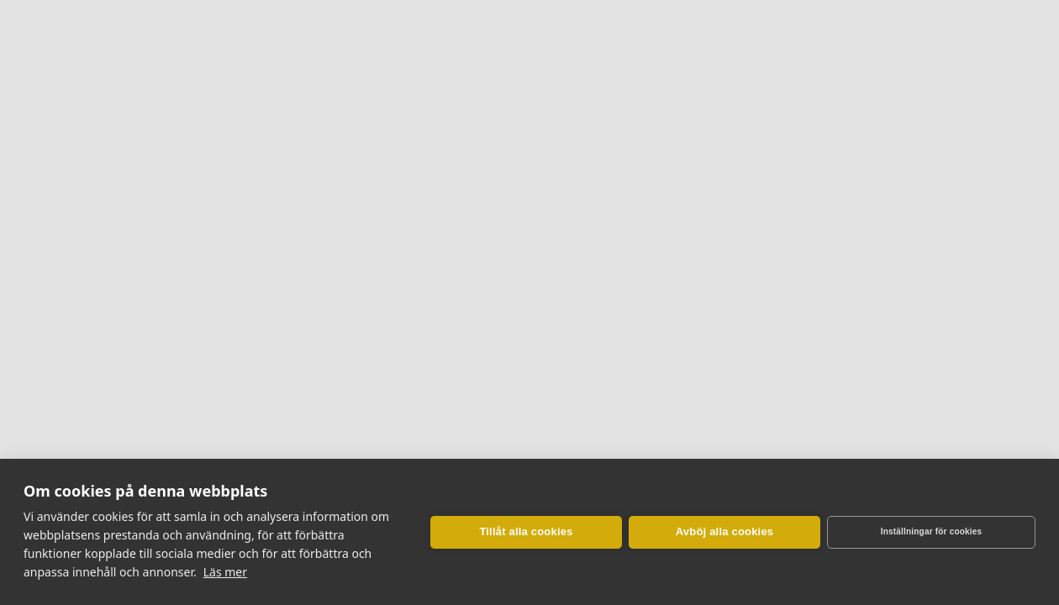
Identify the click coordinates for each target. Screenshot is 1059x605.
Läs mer (225, 572)
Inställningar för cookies (932, 531)
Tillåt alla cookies (525, 531)
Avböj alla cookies (725, 531)
